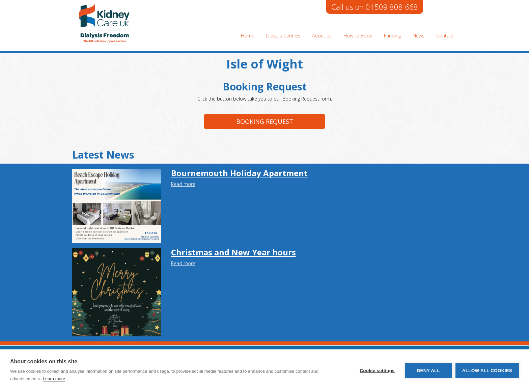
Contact (444, 35)
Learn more (54, 378)
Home (247, 35)
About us (322, 35)
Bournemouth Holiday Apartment (239, 172)
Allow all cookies (487, 370)
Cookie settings (377, 370)
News (418, 35)
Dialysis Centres (283, 35)
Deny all (428, 370)
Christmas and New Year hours (233, 252)
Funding (392, 35)
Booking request (264, 121)
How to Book (357, 35)
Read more (183, 184)
